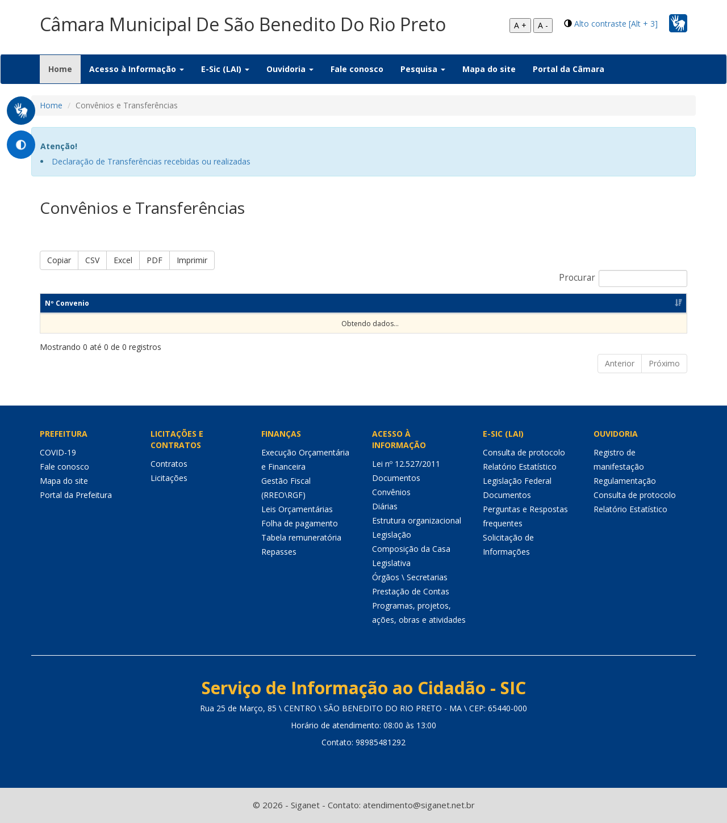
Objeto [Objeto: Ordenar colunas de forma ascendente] (241, 303)
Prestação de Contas (410, 591)
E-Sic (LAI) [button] (225, 69)
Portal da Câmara (568, 69)
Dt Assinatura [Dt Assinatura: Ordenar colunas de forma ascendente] (158, 303)
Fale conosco (357, 69)
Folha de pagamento (299, 523)
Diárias (385, 506)
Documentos (396, 477)
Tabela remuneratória (301, 537)
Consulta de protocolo (524, 452)
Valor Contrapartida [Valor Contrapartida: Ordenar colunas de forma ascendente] (576, 303)
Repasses (278, 551)
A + (520, 25)
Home (64, 68)
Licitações (169, 477)
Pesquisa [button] (422, 69)
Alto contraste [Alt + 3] (616, 23)
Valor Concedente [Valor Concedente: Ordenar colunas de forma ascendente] (453, 303)
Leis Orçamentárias (297, 509)
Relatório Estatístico (520, 466)
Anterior (619, 363)
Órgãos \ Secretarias (410, 577)
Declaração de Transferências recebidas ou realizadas (151, 161)
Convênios (391, 492)
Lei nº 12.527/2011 (406, 463)
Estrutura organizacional (416, 520)
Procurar (623, 278)
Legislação (391, 534)
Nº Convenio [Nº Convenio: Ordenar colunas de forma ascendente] (67, 303)
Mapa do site (489, 69)
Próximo (664, 363)
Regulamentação (625, 480)
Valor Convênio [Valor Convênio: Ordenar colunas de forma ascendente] (343, 303)
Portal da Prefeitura (76, 494)
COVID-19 (58, 452)
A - (543, 25)
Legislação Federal (517, 480)
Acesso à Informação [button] (136, 69)
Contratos (169, 463)
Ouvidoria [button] (290, 69)
